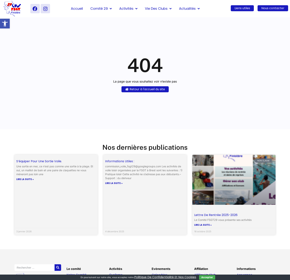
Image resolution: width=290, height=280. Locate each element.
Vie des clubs (158, 8)
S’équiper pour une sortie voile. (39, 161)
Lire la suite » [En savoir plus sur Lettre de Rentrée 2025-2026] (203, 225)
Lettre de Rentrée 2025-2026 (216, 215)
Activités (128, 8)
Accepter (207, 277)
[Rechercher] (58, 267)
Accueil (77, 8)
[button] (5, 23)
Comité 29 (101, 8)
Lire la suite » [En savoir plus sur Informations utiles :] (114, 183)
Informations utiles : (119, 161)
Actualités (189, 8)
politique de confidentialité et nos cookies (165, 277)
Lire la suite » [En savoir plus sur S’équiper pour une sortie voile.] (25, 179)
